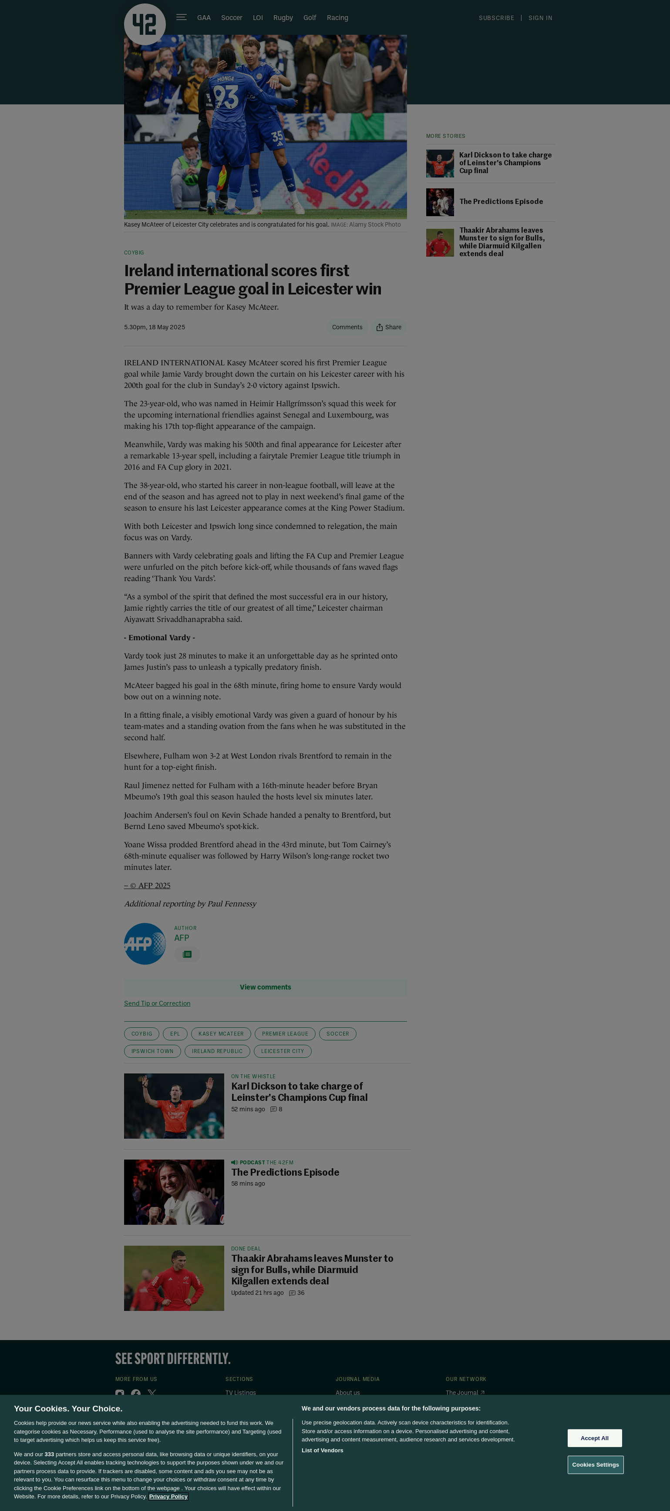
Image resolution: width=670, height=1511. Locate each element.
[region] (335, 1453)
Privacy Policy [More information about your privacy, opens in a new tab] (168, 1496)
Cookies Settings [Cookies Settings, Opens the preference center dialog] (595, 1464)
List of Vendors (322, 1450)
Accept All (595, 1438)
